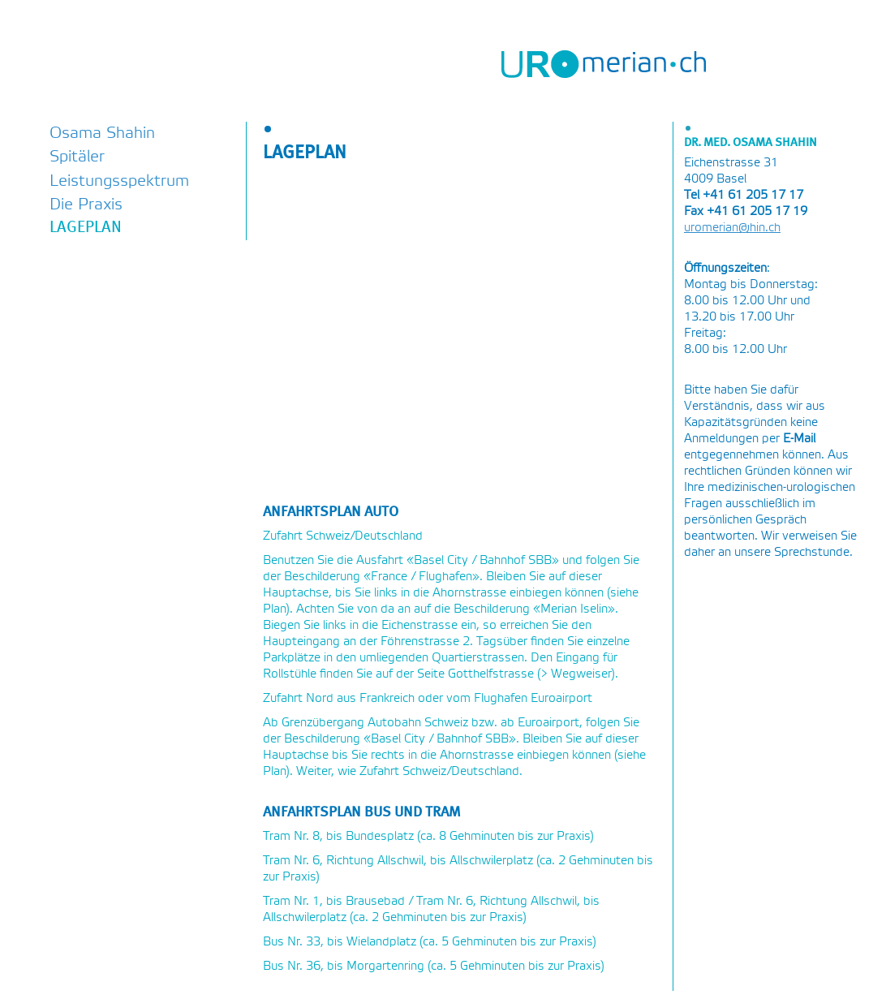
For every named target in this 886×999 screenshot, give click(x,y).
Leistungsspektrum (119, 181)
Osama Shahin (102, 133)
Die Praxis (86, 205)
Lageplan (85, 228)
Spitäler (77, 157)
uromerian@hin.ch (732, 228)
